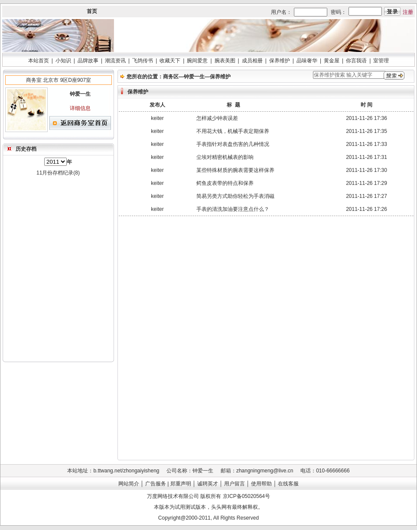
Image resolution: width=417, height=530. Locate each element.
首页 (92, 11)
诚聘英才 (207, 484)
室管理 (381, 61)
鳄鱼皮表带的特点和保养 (225, 183)
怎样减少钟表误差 (217, 118)
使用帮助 (261, 484)
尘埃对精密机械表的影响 (225, 157)
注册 (408, 12)
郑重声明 (180, 484)
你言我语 (356, 61)
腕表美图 (225, 61)
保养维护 (279, 61)
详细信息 (80, 108)
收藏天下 (170, 61)
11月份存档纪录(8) (58, 173)
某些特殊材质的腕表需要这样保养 (235, 170)
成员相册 (252, 61)
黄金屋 (331, 61)
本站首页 (38, 61)
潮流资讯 (115, 61)
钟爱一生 (194, 77)
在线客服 (288, 484)
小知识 (63, 61)
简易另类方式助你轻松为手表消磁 (235, 196)
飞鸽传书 (142, 61)
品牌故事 (88, 61)
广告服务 (155, 484)
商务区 (171, 77)
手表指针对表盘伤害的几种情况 (232, 144)
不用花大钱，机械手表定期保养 (232, 131)
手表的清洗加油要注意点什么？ (232, 209)
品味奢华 (306, 61)
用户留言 (234, 484)
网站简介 (128, 484)
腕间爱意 (197, 61)
